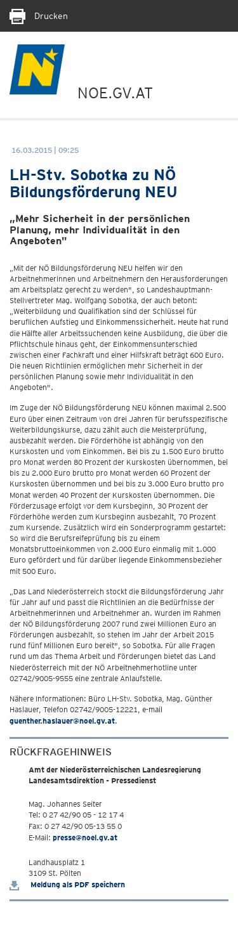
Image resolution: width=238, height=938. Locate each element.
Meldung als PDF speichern (67, 884)
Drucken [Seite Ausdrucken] (39, 16)
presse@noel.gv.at (85, 837)
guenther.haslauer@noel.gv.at (62, 721)
